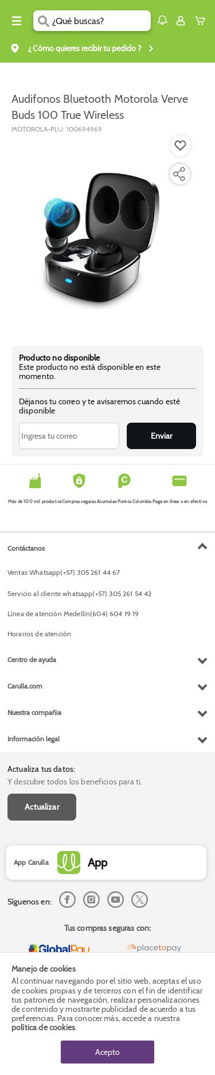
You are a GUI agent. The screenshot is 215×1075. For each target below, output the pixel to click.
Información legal (33, 738)
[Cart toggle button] (202, 20)
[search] (101, 20)
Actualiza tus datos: (41, 769)
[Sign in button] (180, 20)
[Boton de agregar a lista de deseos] (180, 146)
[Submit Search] (42, 20)
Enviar (161, 436)
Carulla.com (24, 686)
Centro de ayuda (31, 659)
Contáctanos (26, 548)
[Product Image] (107, 233)
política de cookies (43, 1027)
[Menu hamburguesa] (17, 20)
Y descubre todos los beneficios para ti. (74, 781)
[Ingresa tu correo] (69, 436)
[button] (162, 20)
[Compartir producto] (179, 174)
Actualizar (42, 807)
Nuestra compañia (34, 712)
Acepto (107, 1052)
